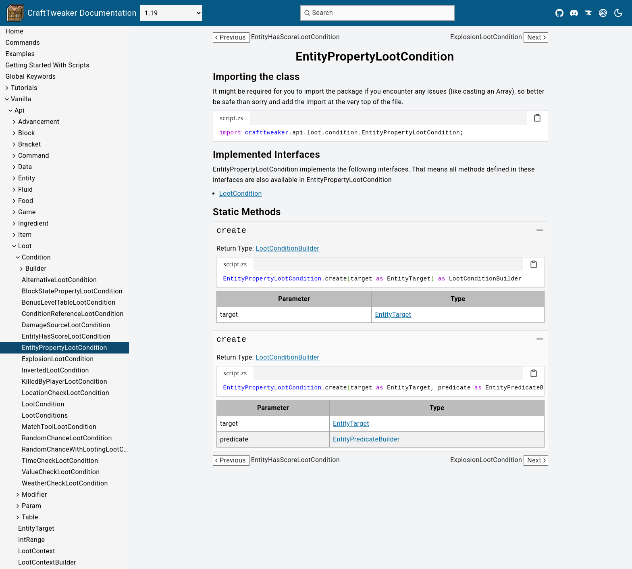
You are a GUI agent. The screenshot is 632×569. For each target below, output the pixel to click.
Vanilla (21, 99)
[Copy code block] (537, 118)
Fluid (25, 189)
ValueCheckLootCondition (61, 472)
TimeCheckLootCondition (60, 460)
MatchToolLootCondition (59, 427)
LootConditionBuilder (287, 248)
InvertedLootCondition (55, 370)
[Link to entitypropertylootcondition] (380, 56)
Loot (25, 246)
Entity (26, 178)
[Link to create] (231, 230)
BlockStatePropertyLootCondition (72, 291)
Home (14, 31)
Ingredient (33, 223)
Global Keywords (30, 76)
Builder (35, 268)
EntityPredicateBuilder (366, 439)
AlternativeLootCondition (59, 280)
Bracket (29, 144)
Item (25, 234)
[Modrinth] (603, 12)
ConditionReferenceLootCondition (73, 314)
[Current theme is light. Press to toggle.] (618, 13)
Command (33, 155)
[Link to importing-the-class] (262, 76)
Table (30, 517)
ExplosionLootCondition (58, 359)
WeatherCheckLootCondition (65, 483)
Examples (20, 54)
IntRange (31, 540)
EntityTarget (36, 528)
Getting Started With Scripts (47, 65)
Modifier (34, 494)
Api (20, 110)
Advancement (38, 122)
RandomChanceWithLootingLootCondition (75, 449)
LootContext (36, 551)
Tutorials (24, 88)
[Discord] (574, 12)
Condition (36, 257)
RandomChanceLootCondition (67, 438)
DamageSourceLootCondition (66, 325)
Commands (22, 42)
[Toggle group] (540, 230)
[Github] (559, 12)
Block (26, 133)
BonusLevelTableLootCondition (68, 302)
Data (25, 167)
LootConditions (45, 415)
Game (27, 212)
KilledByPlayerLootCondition (64, 381)
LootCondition (43, 404)
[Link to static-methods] (252, 211)
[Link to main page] (71, 13)
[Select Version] (171, 13)
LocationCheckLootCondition (65, 393)
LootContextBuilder (47, 562)
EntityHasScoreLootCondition (66, 336)
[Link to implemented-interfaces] (272, 154)
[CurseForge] (588, 12)
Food (25, 201)
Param (32, 506)
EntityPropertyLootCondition (64, 347)
